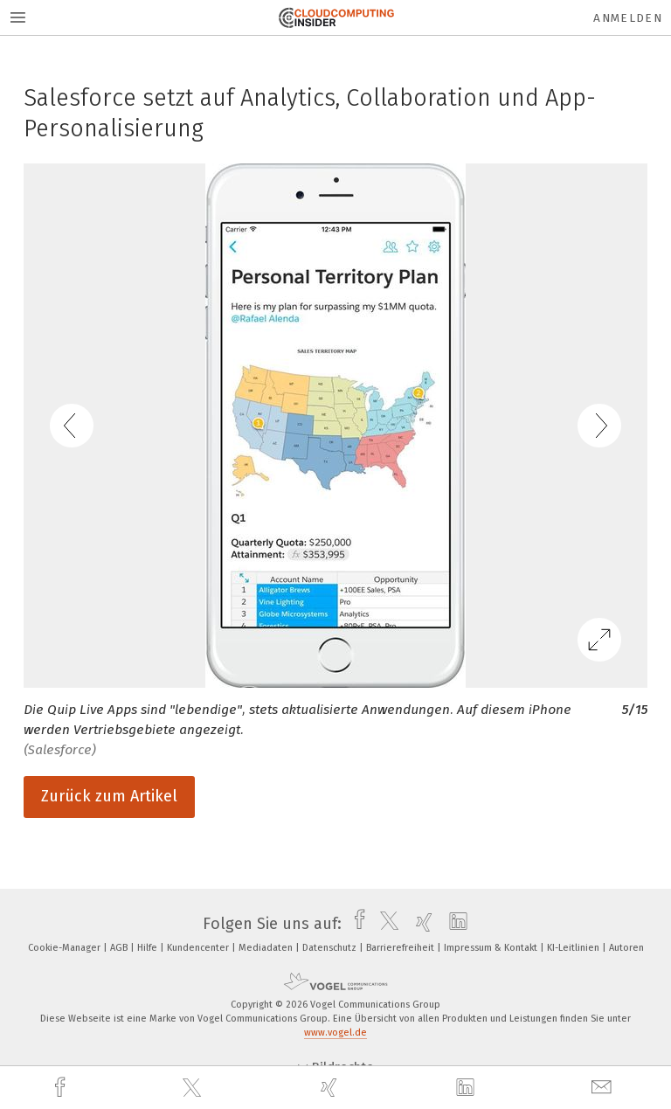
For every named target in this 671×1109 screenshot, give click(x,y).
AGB (120, 947)
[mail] (603, 1087)
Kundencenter (199, 947)
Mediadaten (267, 947)
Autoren (626, 947)
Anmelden (627, 17)
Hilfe (148, 947)
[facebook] (62, 1087)
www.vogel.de (335, 1032)
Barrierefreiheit (401, 947)
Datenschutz (330, 947)
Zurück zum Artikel (109, 796)
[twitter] (194, 1088)
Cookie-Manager (65, 947)
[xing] (331, 1088)
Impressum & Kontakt (492, 947)
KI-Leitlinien (574, 947)
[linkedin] (467, 1088)
